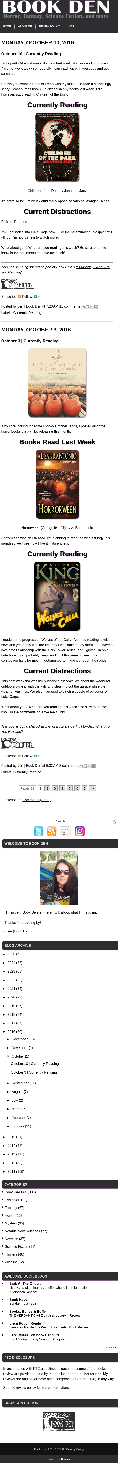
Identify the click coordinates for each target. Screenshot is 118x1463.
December (20, 1039)
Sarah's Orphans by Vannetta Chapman (38, 1339)
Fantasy (11, 1208)
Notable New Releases (22, 1231)
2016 (12, 1032)
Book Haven (19, 1299)
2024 (12, 963)
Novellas (11, 1239)
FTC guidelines (45, 1368)
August (17, 1092)
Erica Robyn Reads (25, 1323)
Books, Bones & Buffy (27, 1311)
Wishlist (11, 1262)
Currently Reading (27, 313)
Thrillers (11, 1254)
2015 (12, 1137)
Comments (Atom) (36, 800)
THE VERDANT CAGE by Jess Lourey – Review (44, 1315)
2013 (12, 1154)
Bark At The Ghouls (25, 1284)
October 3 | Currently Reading (30, 341)
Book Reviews (16, 1192)
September (21, 1083)
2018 (12, 1014)
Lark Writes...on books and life (34, 1335)
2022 (12, 980)
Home (7, 26)
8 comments (68, 766)
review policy (26, 1387)
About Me (25, 26)
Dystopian (12, 1200)
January (18, 1126)
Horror (10, 1215)
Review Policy (49, 26)
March (17, 1109)
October (18, 1056)
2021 (12, 989)
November (20, 1048)
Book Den (40, 1449)
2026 (12, 954)
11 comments (69, 306)
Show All (111, 1347)
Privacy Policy (75, 1449)
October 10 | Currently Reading (31, 54)
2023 (12, 971)
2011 (12, 1171)
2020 (12, 997)
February (19, 1117)
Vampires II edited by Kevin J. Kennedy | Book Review (48, 1327)
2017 (12, 1023)
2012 (12, 1163)
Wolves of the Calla (56, 640)
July (15, 1100)
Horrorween (30, 528)
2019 (12, 1006)
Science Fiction (16, 1246)
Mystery (11, 1223)
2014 (12, 1145)
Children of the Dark (43, 191)
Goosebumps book (24, 89)
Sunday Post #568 (22, 1303)
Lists (70, 26)
